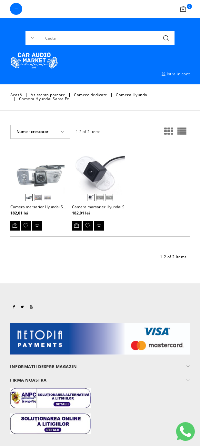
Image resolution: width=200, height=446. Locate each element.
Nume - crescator (32, 131)
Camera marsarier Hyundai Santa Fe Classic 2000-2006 (122, 207)
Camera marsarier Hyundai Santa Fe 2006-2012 (53, 207)
